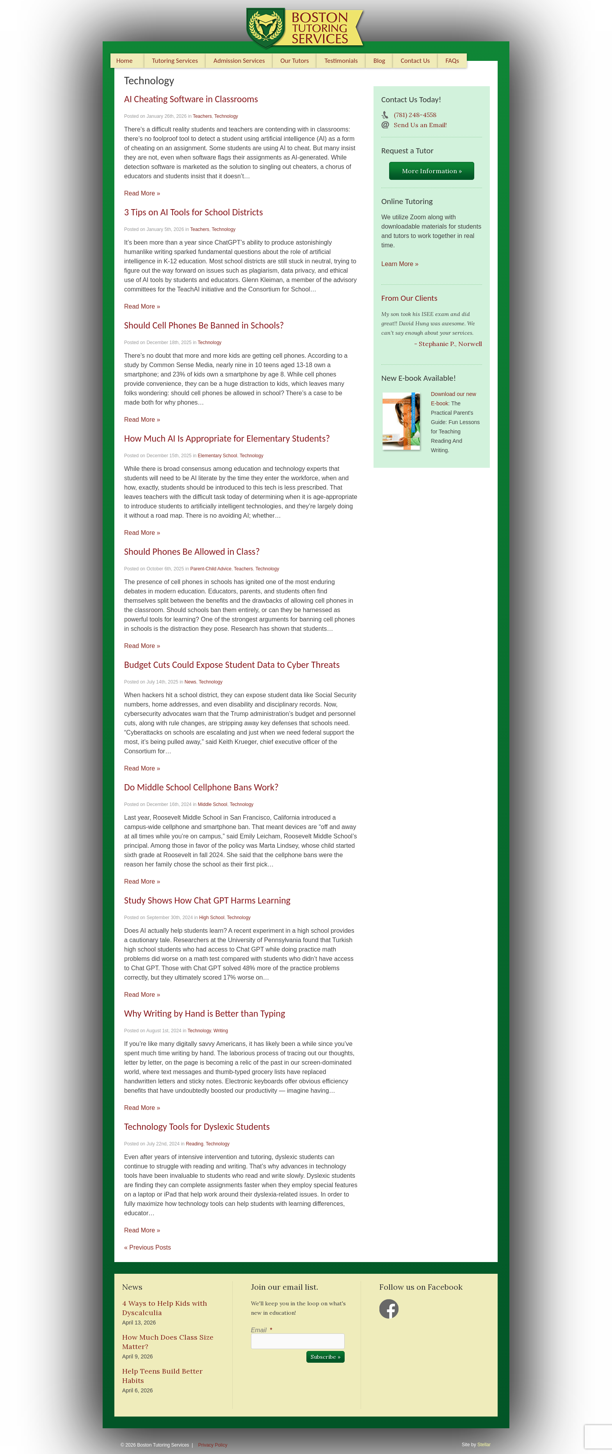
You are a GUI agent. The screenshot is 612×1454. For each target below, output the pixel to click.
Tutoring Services (175, 61)
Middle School (212, 804)
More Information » (432, 171)
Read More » (142, 193)
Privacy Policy (213, 1445)
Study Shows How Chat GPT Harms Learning (207, 900)
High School (211, 917)
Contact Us (415, 61)
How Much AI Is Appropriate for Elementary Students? (227, 438)
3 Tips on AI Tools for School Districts (193, 212)
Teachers (202, 116)
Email (261, 1330)
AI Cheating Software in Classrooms (191, 99)
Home (124, 61)
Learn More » (399, 264)
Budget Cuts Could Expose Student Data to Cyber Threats (232, 664)
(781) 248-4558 (415, 115)
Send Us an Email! (420, 125)
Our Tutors (295, 61)
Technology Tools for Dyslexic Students (197, 1126)
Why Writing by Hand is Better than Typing (204, 1013)
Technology (226, 116)
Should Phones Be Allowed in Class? (192, 551)
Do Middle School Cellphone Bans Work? (201, 787)
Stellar (484, 1444)
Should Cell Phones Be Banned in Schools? (204, 325)
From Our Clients (409, 298)
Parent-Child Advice (210, 569)
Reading (194, 1144)
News (190, 682)
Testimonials (341, 61)
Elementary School (217, 455)
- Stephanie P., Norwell (448, 344)
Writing (220, 1030)
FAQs (452, 61)
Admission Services (239, 61)
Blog (379, 61)
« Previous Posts (147, 1247)
